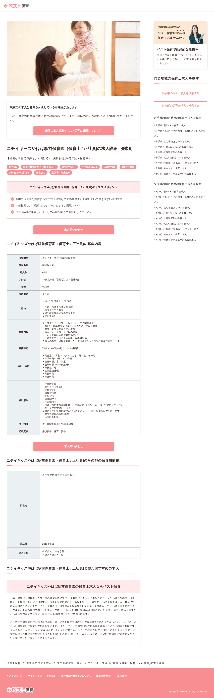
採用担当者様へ (104, 675)
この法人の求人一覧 (52, 555)
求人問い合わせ (73, 229)
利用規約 (51, 675)
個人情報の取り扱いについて (76, 675)
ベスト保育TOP (15, 675)
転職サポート (60, 613)
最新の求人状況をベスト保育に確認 (73, 130)
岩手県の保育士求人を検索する (180, 93)
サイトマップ (35, 675)
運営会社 (122, 675)
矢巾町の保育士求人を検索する (180, 105)
